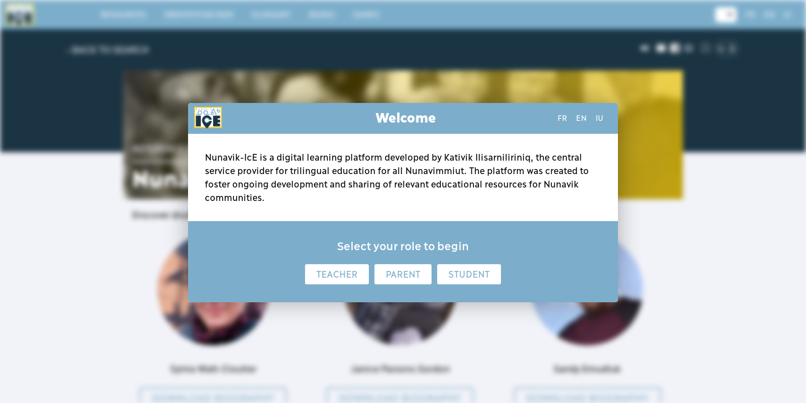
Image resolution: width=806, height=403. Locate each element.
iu (599, 118)
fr (562, 118)
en (581, 118)
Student (469, 274)
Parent (403, 274)
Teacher (337, 274)
